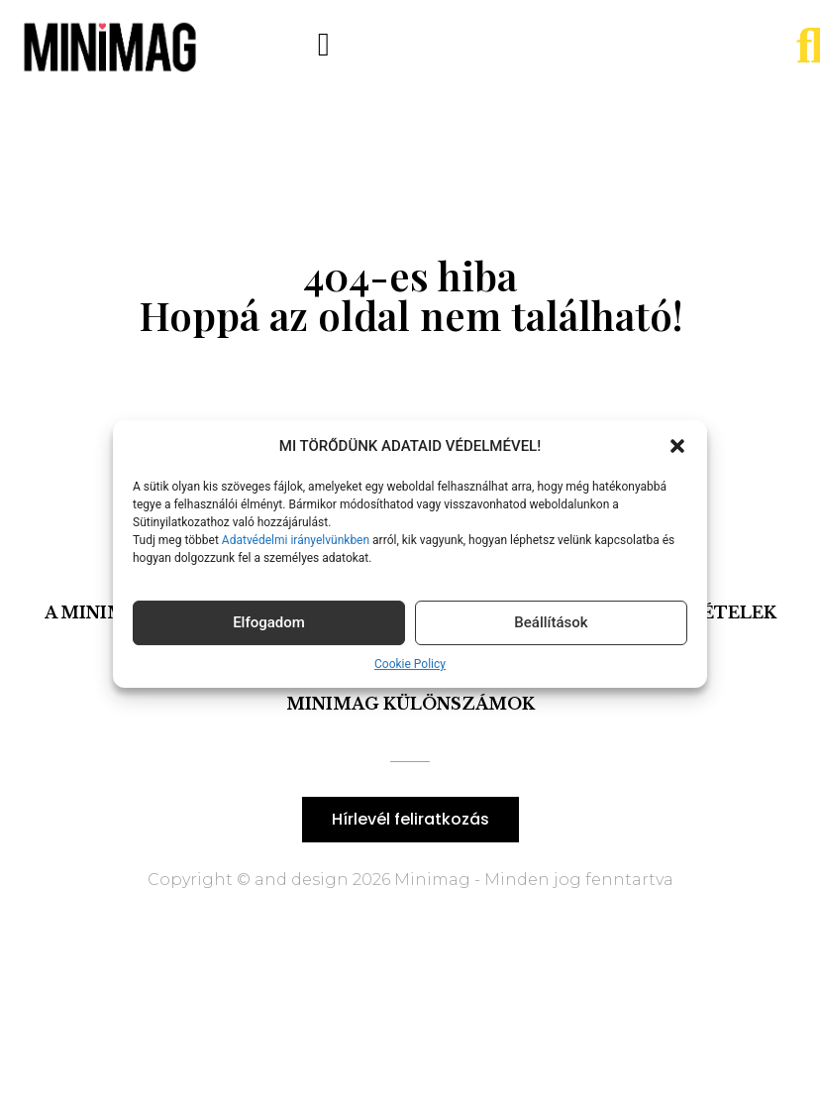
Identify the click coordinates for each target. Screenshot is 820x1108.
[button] (677, 446)
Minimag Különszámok (410, 704)
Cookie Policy (410, 664)
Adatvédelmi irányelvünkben (294, 540)
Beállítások (550, 622)
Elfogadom (269, 622)
